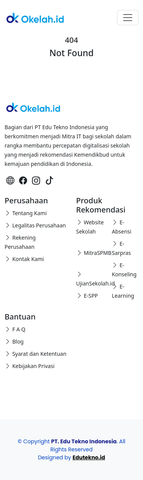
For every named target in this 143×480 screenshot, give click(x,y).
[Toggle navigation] (127, 17)
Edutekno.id (88, 457)
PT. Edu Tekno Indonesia (84, 441)
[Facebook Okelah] (23, 180)
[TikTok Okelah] (49, 180)
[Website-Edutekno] (10, 180)
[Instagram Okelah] (36, 180)
